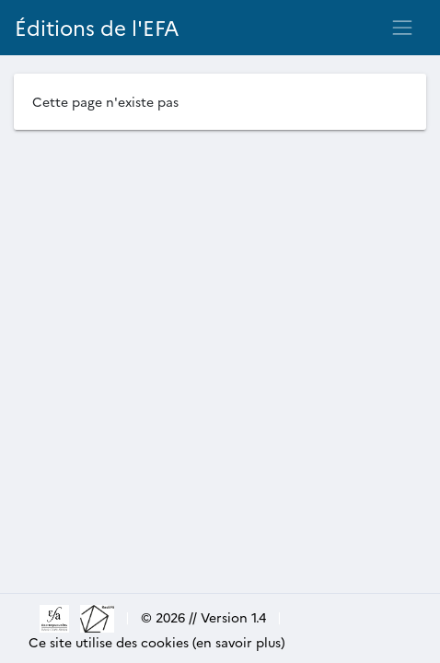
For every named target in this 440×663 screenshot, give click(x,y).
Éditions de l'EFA (97, 27)
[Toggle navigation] (402, 27)
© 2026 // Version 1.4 (203, 617)
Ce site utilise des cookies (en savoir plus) (157, 642)
